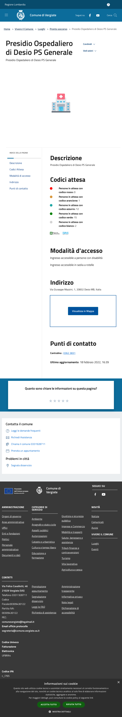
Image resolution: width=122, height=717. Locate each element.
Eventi (95, 549)
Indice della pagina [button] (19, 152)
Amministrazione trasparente (71, 589)
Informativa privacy (72, 597)
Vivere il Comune (24, 29)
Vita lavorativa (69, 564)
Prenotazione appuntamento (40, 589)
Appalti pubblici (40, 530)
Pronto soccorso (58, 29)
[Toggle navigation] (6, 15)
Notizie (95, 516)
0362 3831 (69, 353)
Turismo (66, 558)
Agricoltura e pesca (72, 570)
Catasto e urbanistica (43, 542)
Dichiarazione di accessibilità (70, 610)
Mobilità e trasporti (72, 532)
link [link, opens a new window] (91, 697)
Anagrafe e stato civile (44, 524)
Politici (5, 539)
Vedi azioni (90, 51)
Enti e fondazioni (11, 533)
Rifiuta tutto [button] (73, 704)
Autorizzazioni (39, 536)
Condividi (89, 44)
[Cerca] (115, 15)
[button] (61, 711)
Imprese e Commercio (73, 526)
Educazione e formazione (39, 555)
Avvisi (95, 528)
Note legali (67, 602)
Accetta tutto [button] (49, 704)
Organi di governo (11, 516)
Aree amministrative (13, 522)
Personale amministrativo (10, 547)
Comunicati (98, 522)
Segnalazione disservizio (39, 599)
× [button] (118, 682)
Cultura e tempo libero (44, 547)
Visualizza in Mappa (83, 311)
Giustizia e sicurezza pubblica (73, 518)
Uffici (4, 528)
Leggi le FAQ (38, 607)
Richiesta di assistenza (44, 612)
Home (7, 29)
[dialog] (61, 698)
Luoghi (41, 29)
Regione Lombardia (15, 4)
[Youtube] (96, 15)
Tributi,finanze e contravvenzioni (70, 550)
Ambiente (37, 519)
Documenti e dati (11, 555)
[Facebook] (88, 15)
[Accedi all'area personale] (108, 4)
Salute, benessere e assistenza (72, 540)
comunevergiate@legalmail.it (18, 622)
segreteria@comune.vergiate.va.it (21, 631)
